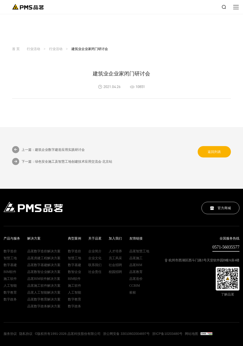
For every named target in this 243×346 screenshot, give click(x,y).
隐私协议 (26, 333)
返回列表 (214, 152)
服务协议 (10, 333)
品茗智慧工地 (139, 251)
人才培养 (115, 251)
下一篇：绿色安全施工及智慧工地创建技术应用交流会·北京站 (62, 161)
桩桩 (132, 292)
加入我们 (115, 238)
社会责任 (95, 272)
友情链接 (136, 238)
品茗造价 (136, 279)
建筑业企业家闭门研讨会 (89, 49)
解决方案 (34, 238)
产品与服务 (12, 238)
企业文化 (95, 258)
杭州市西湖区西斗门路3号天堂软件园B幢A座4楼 (202, 260)
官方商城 (220, 208)
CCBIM (134, 285)
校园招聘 (115, 272)
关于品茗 (95, 238)
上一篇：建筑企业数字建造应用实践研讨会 (48, 149)
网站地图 (191, 333)
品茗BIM (135, 265)
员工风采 (115, 258)
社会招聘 (115, 265)
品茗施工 (136, 258)
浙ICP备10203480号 (167, 333)
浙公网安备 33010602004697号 (126, 333)
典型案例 (74, 238)
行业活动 (33, 49)
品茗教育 (136, 272)
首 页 (16, 49)
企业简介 (95, 251)
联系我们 (95, 265)
